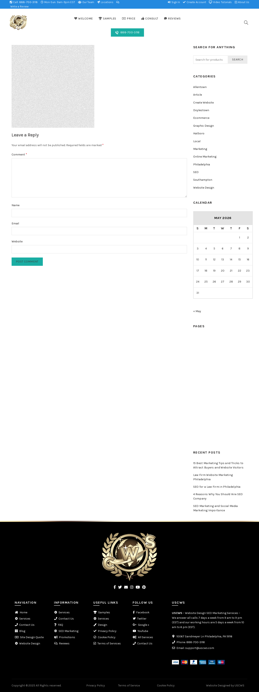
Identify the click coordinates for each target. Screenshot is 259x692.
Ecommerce (201, 118)
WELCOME (83, 18)
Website (17, 241)
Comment (19, 154)
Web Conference (204, 375)
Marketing (200, 149)
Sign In (174, 2)
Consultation (202, 360)
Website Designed (218, 685)
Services (198, 391)
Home (197, 337)
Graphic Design (203, 126)
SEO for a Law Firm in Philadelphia (217, 487)
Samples (199, 344)
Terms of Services (109, 643)
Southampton (202, 180)
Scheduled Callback (206, 367)
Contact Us (201, 399)
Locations (105, 2)
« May (197, 311)
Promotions (201, 422)
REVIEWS (172, 18)
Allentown (200, 87)
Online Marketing (204, 156)
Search (237, 59)
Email (15, 223)
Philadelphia (201, 164)
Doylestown (201, 110)
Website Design (203, 187)
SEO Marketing (68, 631)
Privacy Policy (107, 631)
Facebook (142, 612)
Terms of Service (129, 685)
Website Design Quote (208, 437)
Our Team (86, 2)
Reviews (198, 383)
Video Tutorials (220, 2)
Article (197, 94)
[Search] (246, 22)
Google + (143, 625)
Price (196, 352)
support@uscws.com (199, 648)
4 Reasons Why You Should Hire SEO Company (218, 496)
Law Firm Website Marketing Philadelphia (213, 477)
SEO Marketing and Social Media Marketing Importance (215, 508)
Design (102, 625)
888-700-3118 (28, 2)
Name (15, 205)
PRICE (128, 18)
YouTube (143, 631)
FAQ (195, 414)
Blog (196, 406)
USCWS (177, 613)
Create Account (194, 2)
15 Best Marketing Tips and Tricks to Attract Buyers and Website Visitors (218, 465)
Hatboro (198, 133)
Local (196, 141)
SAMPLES (107, 18)
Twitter (141, 618)
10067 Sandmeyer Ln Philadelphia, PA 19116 (204, 636)
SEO (196, 172)
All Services (145, 637)
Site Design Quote (32, 637)
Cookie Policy (106, 637)
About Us (242, 2)
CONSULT (149, 18)
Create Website (203, 102)
